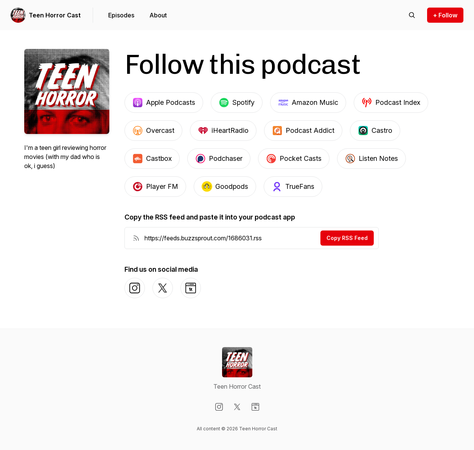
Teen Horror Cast (55, 15)
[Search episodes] (412, 15)
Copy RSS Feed (347, 238)
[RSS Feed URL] (136, 238)
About (158, 15)
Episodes (121, 15)
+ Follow (445, 15)
